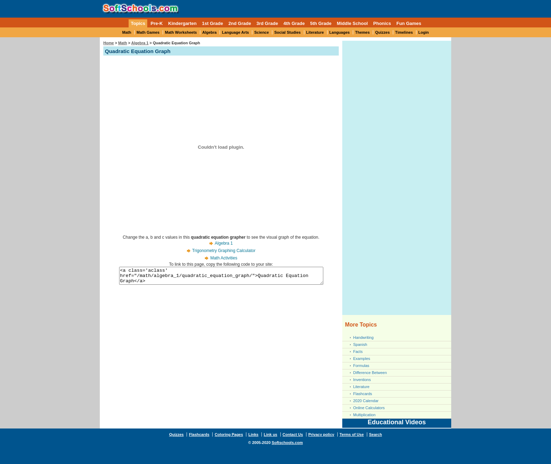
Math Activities (223, 258)
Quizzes (382, 32)
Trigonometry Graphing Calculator (223, 250)
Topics (138, 23)
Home (108, 43)
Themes (362, 32)
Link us (270, 434)
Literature (315, 32)
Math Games (148, 32)
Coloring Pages (229, 434)
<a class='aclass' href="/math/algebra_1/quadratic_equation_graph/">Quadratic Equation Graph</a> (221, 277)
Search (375, 434)
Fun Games (408, 23)
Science (261, 32)
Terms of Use (351, 434)
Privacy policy (321, 434)
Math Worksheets (181, 32)
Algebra (209, 32)
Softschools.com (287, 442)
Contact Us (293, 434)
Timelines (404, 32)
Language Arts (235, 32)
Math (126, 32)
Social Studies (287, 32)
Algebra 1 (139, 43)
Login (423, 32)
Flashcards (362, 394)
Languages (339, 32)
